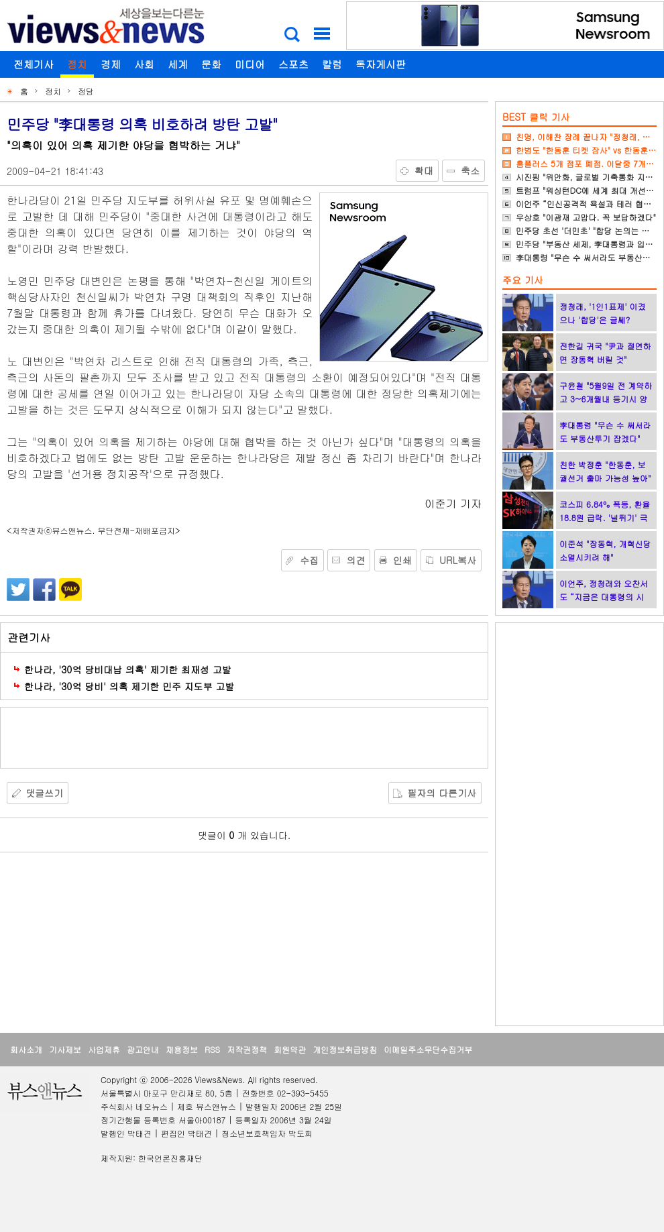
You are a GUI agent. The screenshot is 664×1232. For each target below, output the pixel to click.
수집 (309, 560)
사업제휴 (104, 1049)
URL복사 (457, 560)
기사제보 (65, 1049)
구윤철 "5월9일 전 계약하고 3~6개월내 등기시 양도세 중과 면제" (605, 399)
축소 (470, 170)
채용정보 (182, 1049)
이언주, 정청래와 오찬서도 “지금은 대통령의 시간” (603, 596)
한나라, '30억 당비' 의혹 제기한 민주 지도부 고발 (129, 686)
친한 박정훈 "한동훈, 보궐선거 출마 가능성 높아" (605, 471)
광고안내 (143, 1049)
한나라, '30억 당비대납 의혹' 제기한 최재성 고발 (127, 669)
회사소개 (26, 1049)
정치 (77, 64)
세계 (178, 64)
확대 (423, 170)
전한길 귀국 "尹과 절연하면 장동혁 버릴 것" (605, 352)
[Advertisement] (244, 738)
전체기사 (33, 64)
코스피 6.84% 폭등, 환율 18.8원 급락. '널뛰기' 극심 (604, 517)
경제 (111, 64)
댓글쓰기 (44, 792)
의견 (355, 560)
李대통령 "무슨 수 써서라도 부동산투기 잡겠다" (605, 431)
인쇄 (402, 560)
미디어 (250, 64)
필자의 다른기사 (441, 792)
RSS (212, 1049)
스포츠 (293, 64)
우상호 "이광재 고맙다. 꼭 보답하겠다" (586, 217)
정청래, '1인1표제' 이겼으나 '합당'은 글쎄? (602, 312)
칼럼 (332, 64)
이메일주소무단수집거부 (428, 1049)
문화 (211, 64)
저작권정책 (247, 1049)
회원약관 (290, 1049)
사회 (144, 64)
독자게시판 (380, 64)
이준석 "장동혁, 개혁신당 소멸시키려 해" (605, 550)
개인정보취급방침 (345, 1049)
